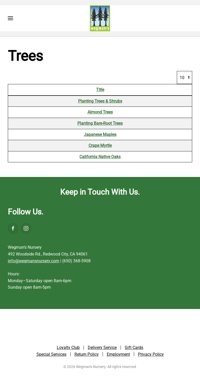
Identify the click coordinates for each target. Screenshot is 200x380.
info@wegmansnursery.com (33, 260)
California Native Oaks (100, 156)
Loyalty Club (68, 348)
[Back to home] (100, 18)
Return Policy (86, 354)
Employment (118, 354)
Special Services (51, 354)
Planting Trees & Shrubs (100, 101)
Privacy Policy (151, 354)
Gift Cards (134, 348)
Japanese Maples (100, 134)
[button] (10, 18)
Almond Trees (100, 112)
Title (100, 89)
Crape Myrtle (100, 145)
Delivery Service (102, 348)
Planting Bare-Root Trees (100, 123)
